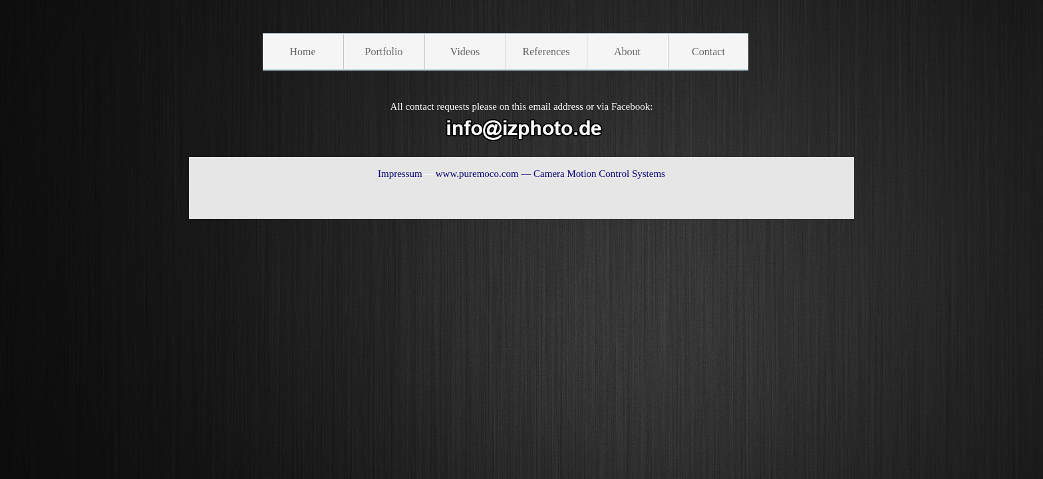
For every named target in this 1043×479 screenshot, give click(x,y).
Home (302, 51)
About (627, 51)
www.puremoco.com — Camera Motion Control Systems (550, 173)
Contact (708, 51)
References (545, 51)
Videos (465, 51)
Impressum (400, 173)
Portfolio (384, 51)
